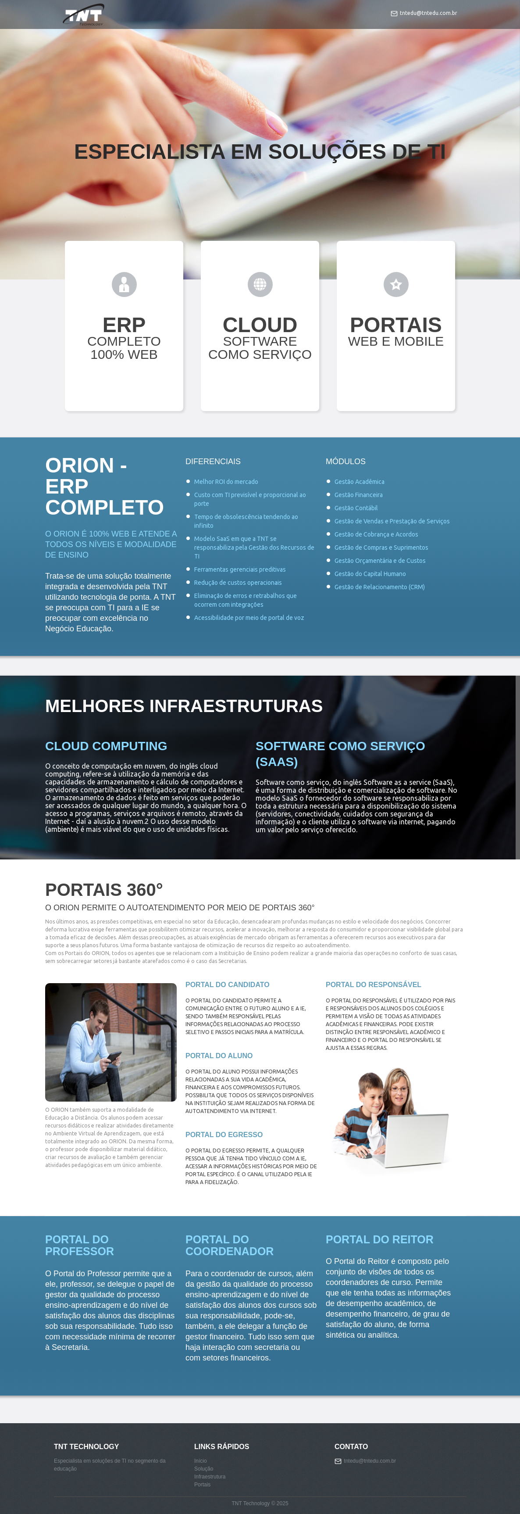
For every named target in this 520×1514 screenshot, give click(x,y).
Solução (203, 1469)
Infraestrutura (209, 1477)
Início (200, 1461)
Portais (202, 1485)
